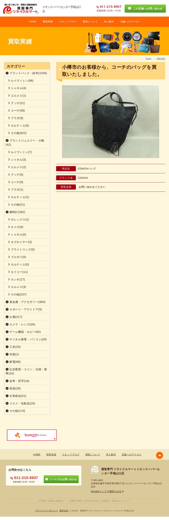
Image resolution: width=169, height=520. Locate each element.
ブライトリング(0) (21, 249)
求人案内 (109, 21)
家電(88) (13, 361)
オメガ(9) (15, 227)
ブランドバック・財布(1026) (26, 73)
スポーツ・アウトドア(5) (24, 309)
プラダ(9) (15, 118)
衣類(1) (12, 354)
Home (148, 59)
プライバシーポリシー (47, 510)
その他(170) (15, 410)
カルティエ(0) (18, 125)
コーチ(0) (15, 182)
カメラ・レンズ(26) (20, 324)
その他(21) (16, 204)
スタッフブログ (67, 21)
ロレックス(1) (18, 219)
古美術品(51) (16, 395)
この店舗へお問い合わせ (145, 8)
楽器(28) (13, 388)
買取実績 (161, 59)
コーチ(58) (16, 110)
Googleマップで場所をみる (106, 491)
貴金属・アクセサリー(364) (26, 301)
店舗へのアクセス (130, 21)
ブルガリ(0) (17, 257)
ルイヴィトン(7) (20, 152)
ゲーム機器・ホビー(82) (23, 331)
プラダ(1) (15, 189)
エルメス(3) (17, 286)
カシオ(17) (16, 279)
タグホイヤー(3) (20, 242)
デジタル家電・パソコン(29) (26, 339)
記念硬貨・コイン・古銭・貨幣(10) (26, 371)
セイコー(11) (18, 271)
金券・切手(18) (17, 380)
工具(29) (13, 346)
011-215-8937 (24, 477)
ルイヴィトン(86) (21, 80)
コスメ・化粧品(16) (20, 403)
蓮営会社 (63, 510)
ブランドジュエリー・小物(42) (25, 142)
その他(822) (17, 133)
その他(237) (17, 294)
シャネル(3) (17, 159)
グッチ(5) (15, 174)
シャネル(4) (17, 88)
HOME (32, 21)
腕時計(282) (15, 212)
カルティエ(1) (18, 197)
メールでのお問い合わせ (61, 479)
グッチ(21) (16, 103)
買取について (90, 21)
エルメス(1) (17, 95)
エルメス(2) (17, 167)
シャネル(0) (17, 234)
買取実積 (48, 21)
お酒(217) (14, 316)
